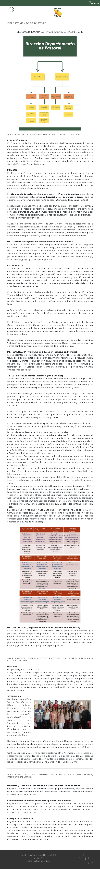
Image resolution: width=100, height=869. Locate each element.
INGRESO (94, 3)
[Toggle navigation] (11, 9)
